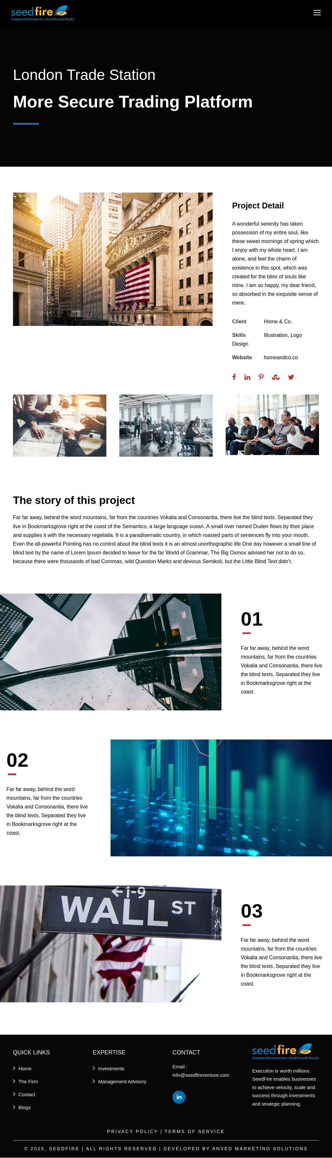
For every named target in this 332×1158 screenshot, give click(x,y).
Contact (26, 1095)
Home (24, 1069)
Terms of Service (195, 1132)
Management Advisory (122, 1082)
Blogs (24, 1108)
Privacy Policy (132, 1132)
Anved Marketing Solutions (260, 1149)
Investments (111, 1069)
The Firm (28, 1082)
